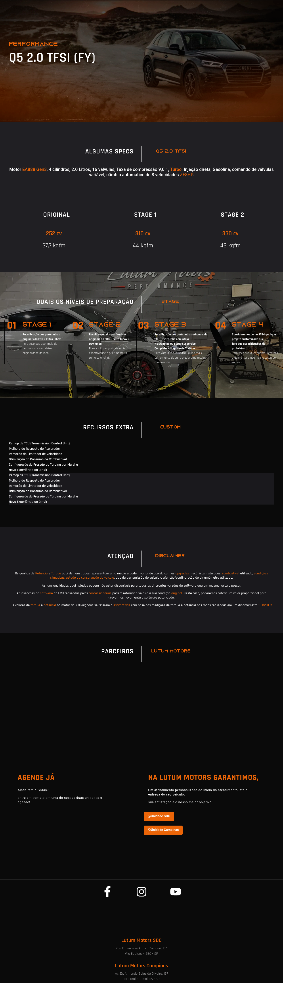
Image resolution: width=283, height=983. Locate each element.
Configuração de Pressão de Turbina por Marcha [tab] (43, 464)
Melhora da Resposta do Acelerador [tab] (34, 448)
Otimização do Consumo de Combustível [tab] (38, 459)
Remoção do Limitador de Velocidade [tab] (35, 454)
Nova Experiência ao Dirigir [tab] (28, 470)
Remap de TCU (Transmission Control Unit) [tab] (39, 443)
